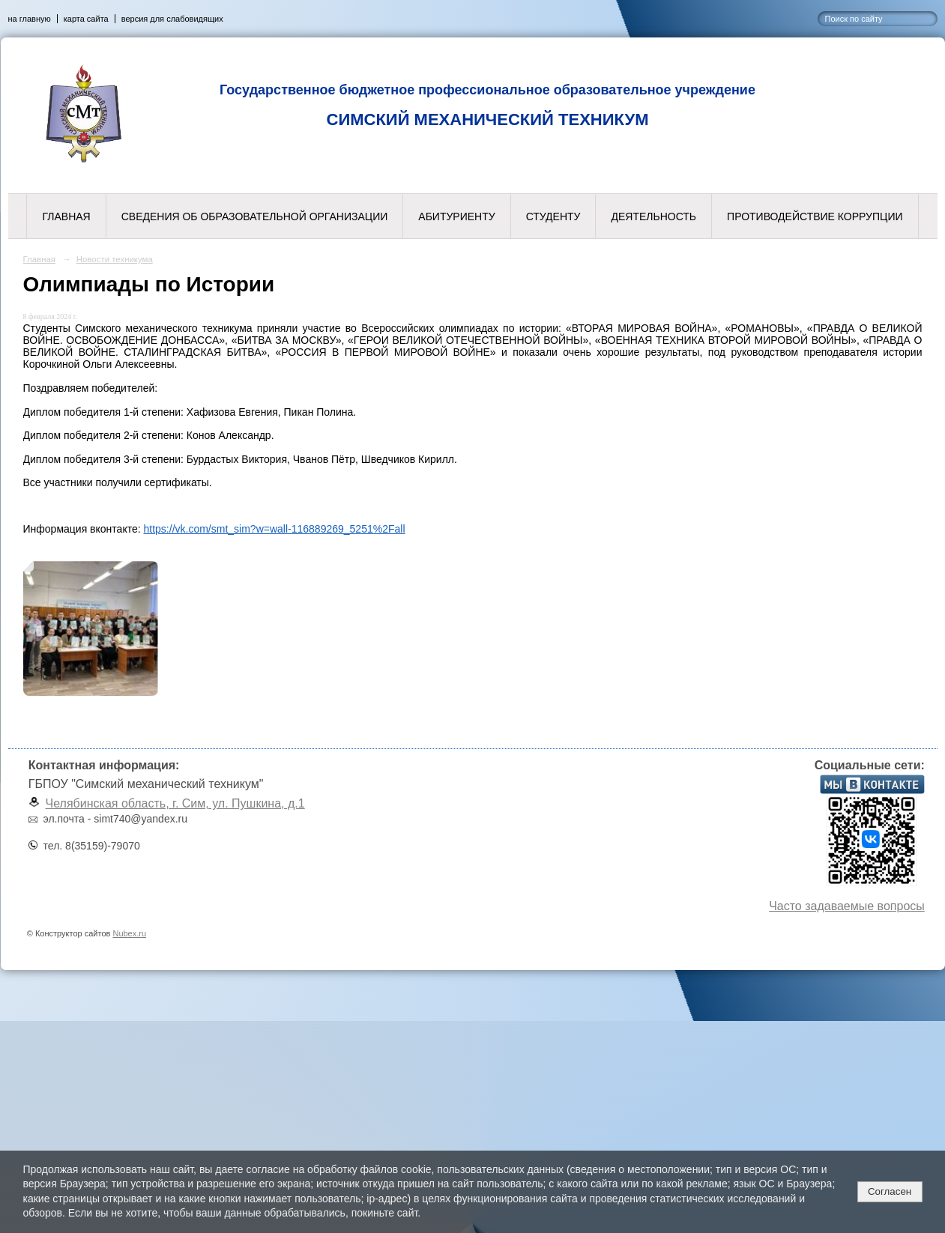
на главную (29, 18)
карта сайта (86, 18)
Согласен (889, 1191)
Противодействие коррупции (814, 216)
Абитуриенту (456, 216)
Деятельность (653, 216)
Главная (66, 216)
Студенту (553, 216)
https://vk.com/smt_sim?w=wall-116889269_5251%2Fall (274, 529)
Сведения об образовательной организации (254, 216)
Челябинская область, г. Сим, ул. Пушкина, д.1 (175, 803)
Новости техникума (114, 259)
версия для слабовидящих (172, 18)
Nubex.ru (129, 933)
